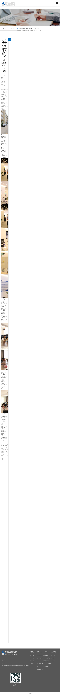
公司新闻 (4, 28)
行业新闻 (12, 28)
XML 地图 (30, 693)
